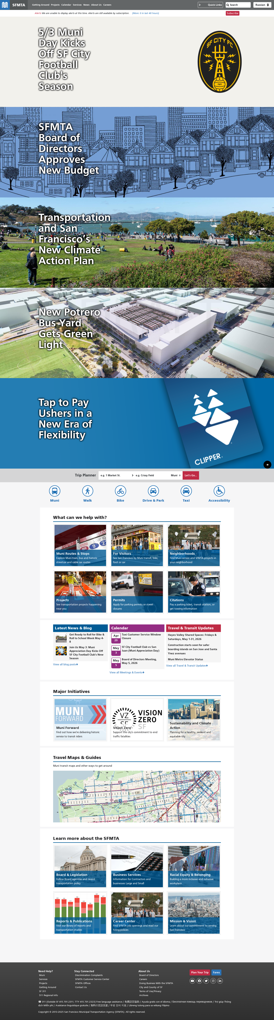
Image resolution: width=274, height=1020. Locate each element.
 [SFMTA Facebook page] (199, 980)
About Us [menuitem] (96, 4)
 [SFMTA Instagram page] (213, 980)
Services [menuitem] (77, 4)
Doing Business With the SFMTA (156, 983)
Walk (87, 500)
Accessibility (219, 500)
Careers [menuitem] (107, 4)
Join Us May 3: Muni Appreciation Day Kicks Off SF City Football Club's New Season (86, 653)
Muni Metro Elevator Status (185, 659)
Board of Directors (149, 975)
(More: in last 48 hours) (145, 13)
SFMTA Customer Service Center (92, 979)
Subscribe (232, 13)
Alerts (38, 13)
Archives (143, 995)
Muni (54, 500)
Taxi (186, 500)
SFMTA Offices (83, 983)
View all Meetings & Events (126, 672)
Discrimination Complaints (89, 975)
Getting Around (47, 987)
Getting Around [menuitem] (40, 4)
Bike (120, 500)
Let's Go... (191, 475)
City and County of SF (151, 987)
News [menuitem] (86, 4)
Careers (143, 979)
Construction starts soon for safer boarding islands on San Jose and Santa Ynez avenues (192, 649)
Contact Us (81, 987)
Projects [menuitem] (55, 4)
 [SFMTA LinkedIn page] (220, 980)
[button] (262, 5)
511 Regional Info (48, 995)
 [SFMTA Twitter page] (206, 980)
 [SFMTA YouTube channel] (192, 980)
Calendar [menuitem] (66, 4)
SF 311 (42, 991)
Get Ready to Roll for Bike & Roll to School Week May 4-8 (86, 638)
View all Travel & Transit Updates (186, 665)
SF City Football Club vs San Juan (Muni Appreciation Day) (140, 648)
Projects (43, 983)
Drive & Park (153, 500)
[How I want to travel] (176, 475)
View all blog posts (64, 664)
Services (43, 979)
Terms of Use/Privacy (150, 991)
